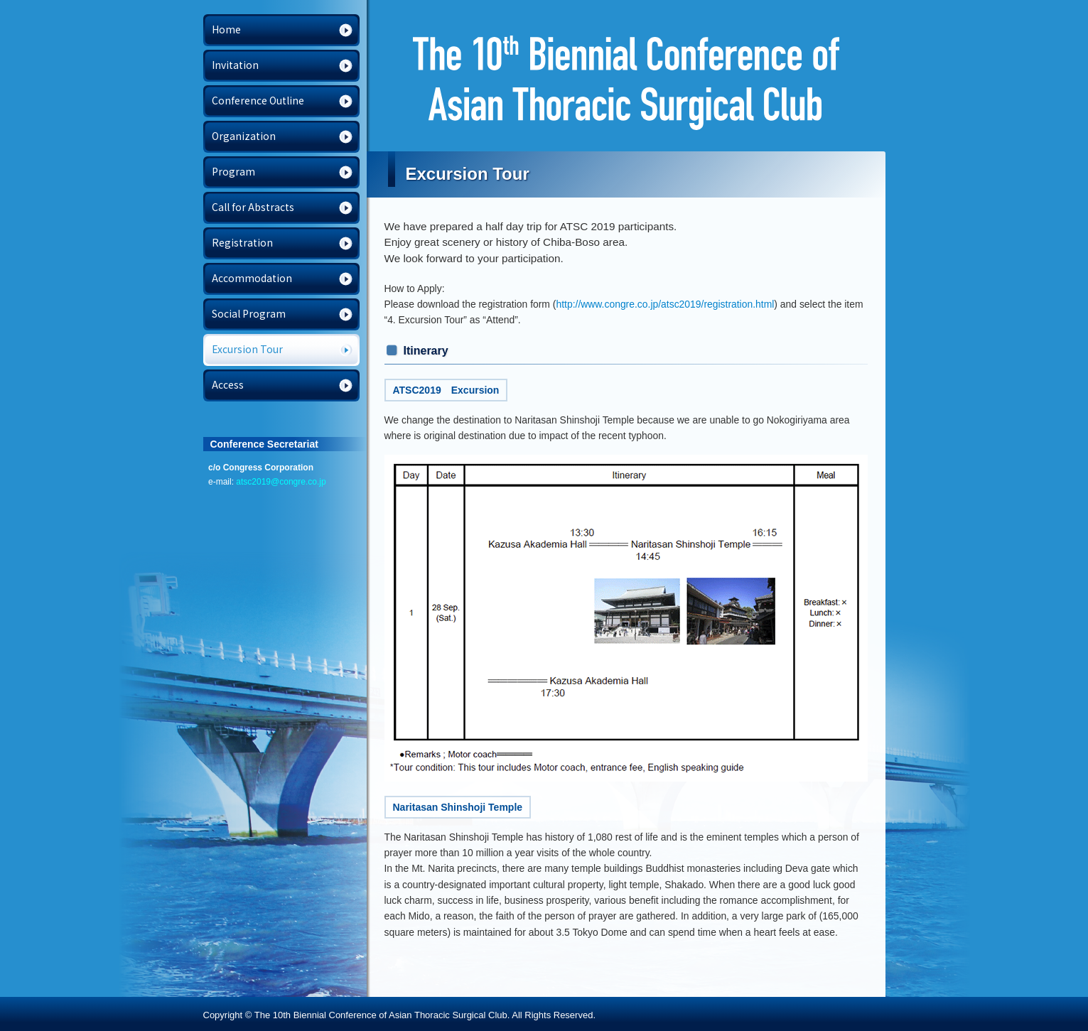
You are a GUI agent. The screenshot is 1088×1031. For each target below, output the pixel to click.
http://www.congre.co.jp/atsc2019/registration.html (665, 304)
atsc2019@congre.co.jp (280, 482)
